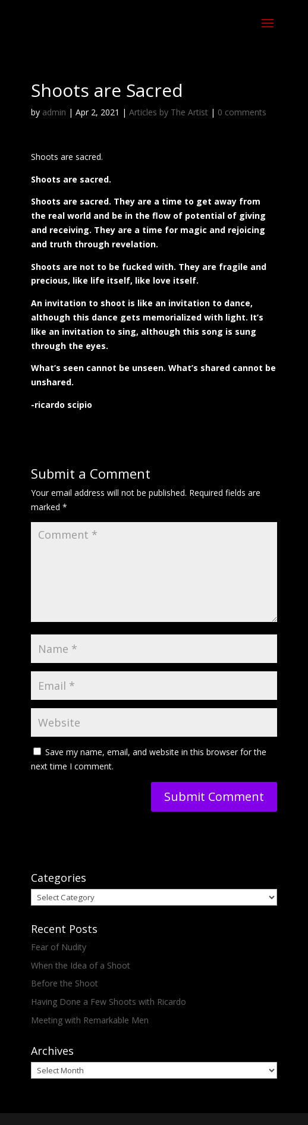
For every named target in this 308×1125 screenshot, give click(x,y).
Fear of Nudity (58, 947)
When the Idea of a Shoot (80, 965)
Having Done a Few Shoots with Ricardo (108, 1001)
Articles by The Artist (168, 112)
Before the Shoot (64, 983)
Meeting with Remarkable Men (90, 1020)
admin (54, 112)
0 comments (242, 112)
